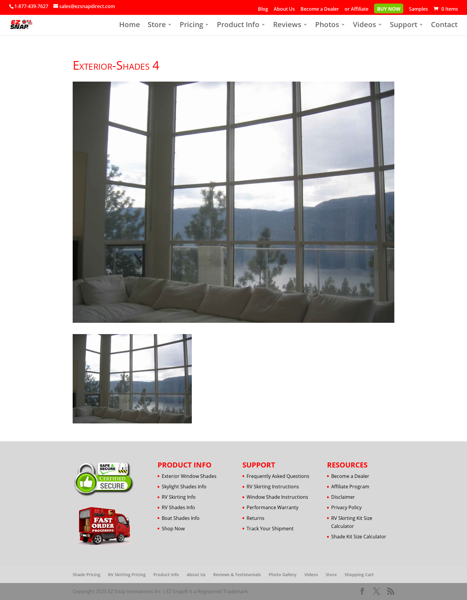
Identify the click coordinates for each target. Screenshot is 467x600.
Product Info (238, 25)
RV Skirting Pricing (127, 574)
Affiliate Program (350, 486)
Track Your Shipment (270, 528)
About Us (284, 9)
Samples (418, 9)
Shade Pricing (86, 574)
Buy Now (388, 9)
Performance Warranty (272, 507)
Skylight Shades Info (184, 486)
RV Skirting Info (179, 497)
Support (403, 25)
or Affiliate (356, 9)
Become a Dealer (320, 9)
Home (129, 25)
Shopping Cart (359, 574)
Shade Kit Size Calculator (358, 536)
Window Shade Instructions (277, 497)
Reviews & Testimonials (237, 574)
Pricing (191, 25)
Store (157, 25)
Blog (263, 9)
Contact (444, 25)
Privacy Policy (346, 507)
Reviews (287, 25)
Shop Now (173, 528)
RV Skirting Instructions (273, 486)
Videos (364, 25)
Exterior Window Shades (189, 476)
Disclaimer (343, 497)
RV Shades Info (178, 507)
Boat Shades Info (181, 518)
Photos (327, 25)
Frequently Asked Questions (278, 476)
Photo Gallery (283, 574)
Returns (255, 518)
